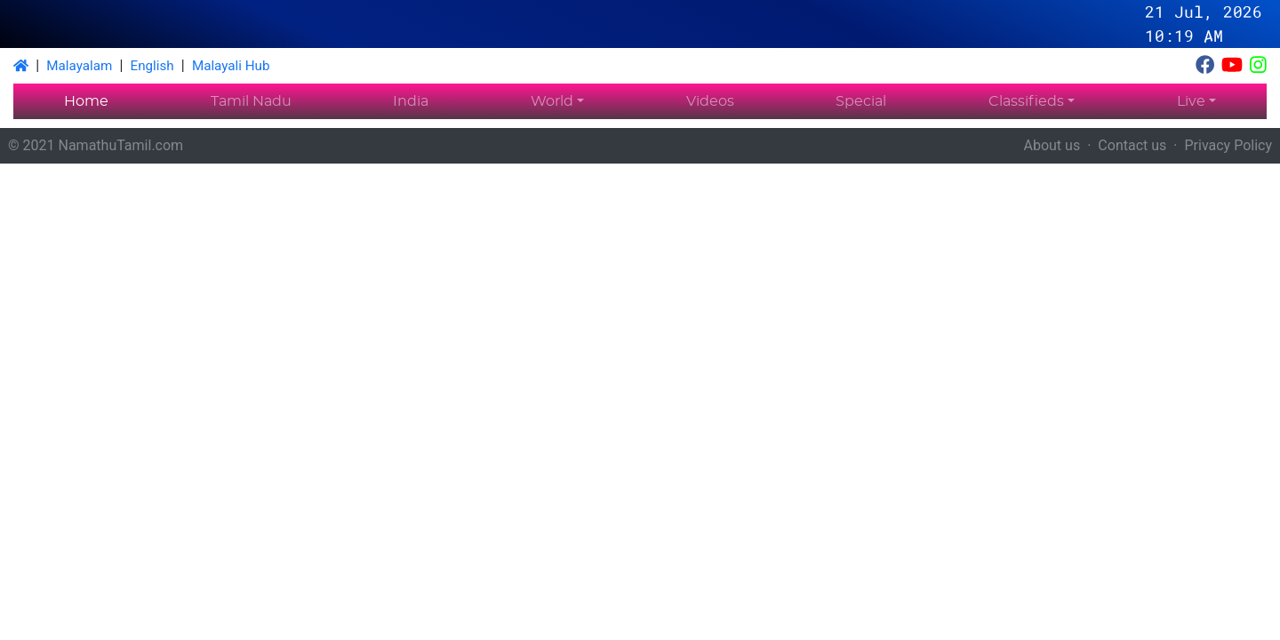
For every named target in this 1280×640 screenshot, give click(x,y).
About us (1052, 145)
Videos (710, 101)
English (152, 66)
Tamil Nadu (251, 101)
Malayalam (79, 66)
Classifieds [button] (1026, 101)
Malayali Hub (231, 66)
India (410, 101)
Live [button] (1191, 101)
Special (861, 101)
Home (86, 101)
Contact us (1132, 145)
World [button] (552, 101)
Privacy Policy (1229, 145)
